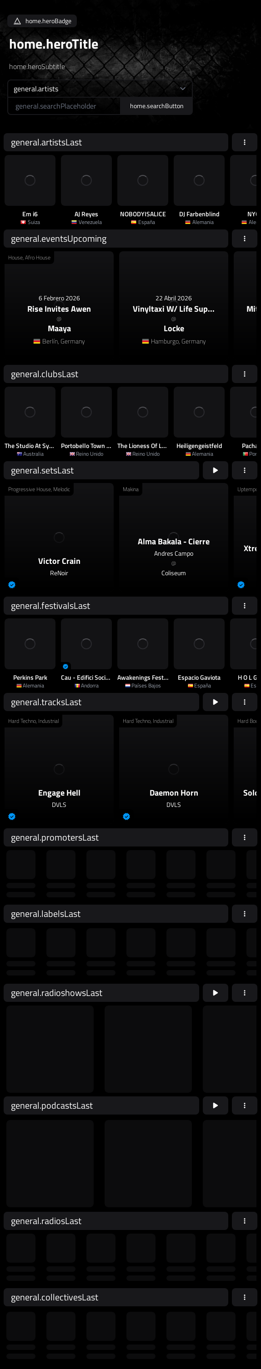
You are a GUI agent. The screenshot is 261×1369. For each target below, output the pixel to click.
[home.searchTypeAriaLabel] (100, 88)
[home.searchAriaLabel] (64, 106)
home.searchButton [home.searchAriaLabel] (157, 105)
